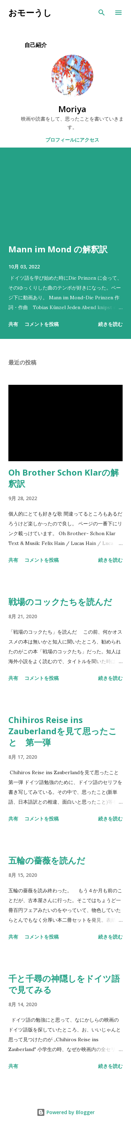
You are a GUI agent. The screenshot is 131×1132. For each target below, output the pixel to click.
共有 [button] (13, 324)
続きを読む (110, 324)
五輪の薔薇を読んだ (46, 860)
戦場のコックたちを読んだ (60, 601)
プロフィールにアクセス (72, 139)
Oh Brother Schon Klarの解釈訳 (63, 477)
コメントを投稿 (41, 324)
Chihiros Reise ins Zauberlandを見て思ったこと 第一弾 (62, 731)
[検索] (101, 12)
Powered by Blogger (66, 1112)
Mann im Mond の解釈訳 (58, 249)
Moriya (72, 109)
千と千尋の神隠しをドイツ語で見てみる (64, 984)
